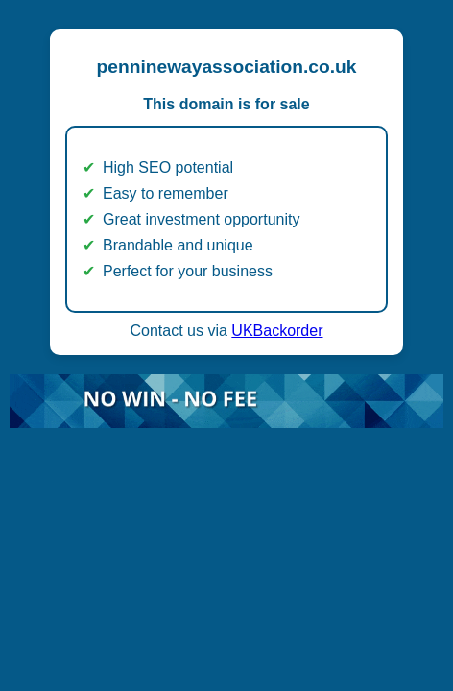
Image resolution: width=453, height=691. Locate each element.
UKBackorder (276, 330)
